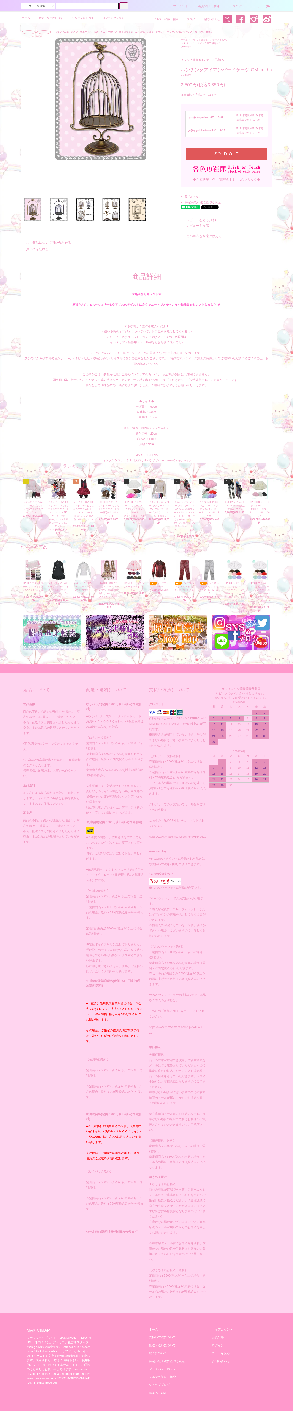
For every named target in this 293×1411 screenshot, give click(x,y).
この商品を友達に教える (201, 236)
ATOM (161, 1392)
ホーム (26, 18)
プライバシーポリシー (164, 1369)
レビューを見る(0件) (198, 220)
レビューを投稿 (195, 225)
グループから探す (80, 18)
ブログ (188, 19)
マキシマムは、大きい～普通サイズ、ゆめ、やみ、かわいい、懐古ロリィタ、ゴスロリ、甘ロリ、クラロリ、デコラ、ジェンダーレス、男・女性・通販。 (134, 32)
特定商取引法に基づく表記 (203, 202)
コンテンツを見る (110, 18)
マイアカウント (222, 1329)
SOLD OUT (226, 154)
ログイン (235, 6)
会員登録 (218, 1337)
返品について (194, 196)
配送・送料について (162, 1345)
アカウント (178, 6)
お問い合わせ (209, 19)
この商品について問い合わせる (46, 242)
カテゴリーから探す (48, 18)
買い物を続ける (35, 249)
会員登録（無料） (207, 6)
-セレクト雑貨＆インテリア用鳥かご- (210, 40)
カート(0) (260, 6)
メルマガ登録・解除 (163, 19)
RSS (152, 1392)
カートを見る (221, 1353)
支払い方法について (162, 1337)
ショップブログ (159, 1384)
